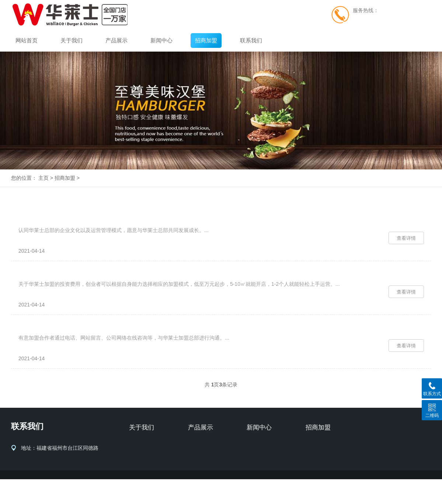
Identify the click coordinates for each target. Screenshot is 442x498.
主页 (43, 178)
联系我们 (251, 40)
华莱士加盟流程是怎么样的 (56, 343)
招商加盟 (206, 40)
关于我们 (71, 40)
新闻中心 (161, 40)
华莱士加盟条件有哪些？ (52, 223)
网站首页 (26, 40)
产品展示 (116, 40)
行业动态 (257, 468)
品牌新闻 (257, 457)
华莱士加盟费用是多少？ (52, 283)
